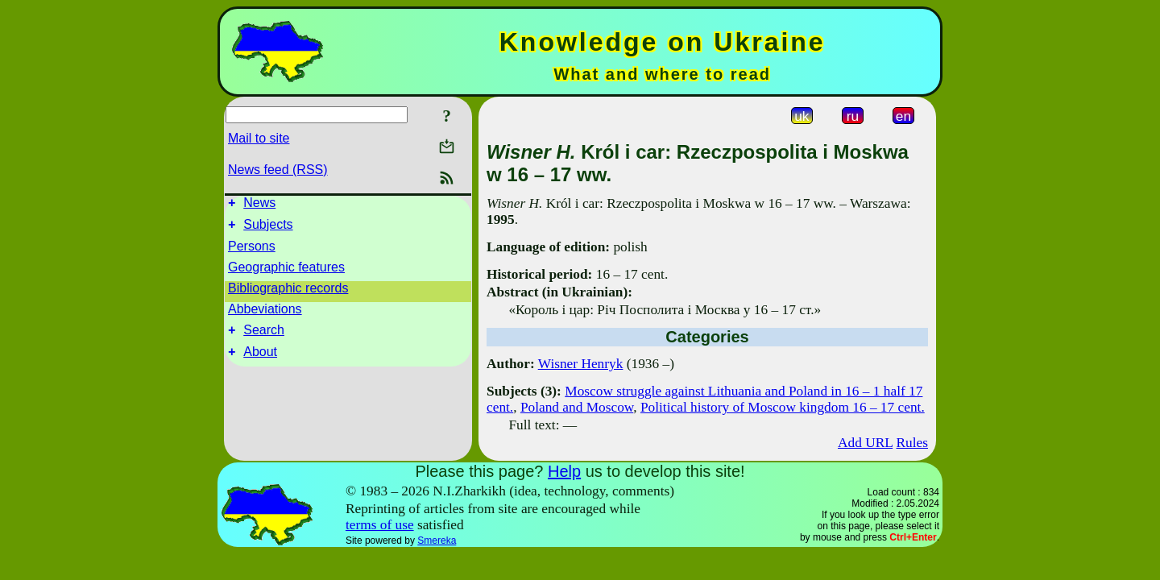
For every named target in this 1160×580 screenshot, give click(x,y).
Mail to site (258, 138)
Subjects (267, 229)
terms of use (380, 524)
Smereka (436, 540)
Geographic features (286, 272)
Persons (252, 251)
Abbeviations (265, 314)
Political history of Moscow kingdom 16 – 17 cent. (782, 407)
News (259, 205)
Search (263, 337)
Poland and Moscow (576, 407)
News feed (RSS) (278, 169)
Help (564, 471)
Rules (912, 442)
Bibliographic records (288, 293)
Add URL (865, 442)
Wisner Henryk (581, 363)
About (260, 361)
